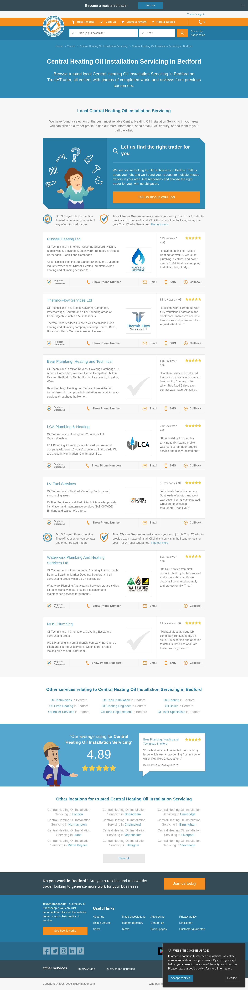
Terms (126, 929)
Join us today (184, 883)
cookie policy (197, 968)
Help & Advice (102, 922)
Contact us (157, 922)
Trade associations (133, 916)
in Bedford (69, 700)
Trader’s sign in (196, 14)
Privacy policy (188, 916)
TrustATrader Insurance (120, 968)
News (96, 929)
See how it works (65, 930)
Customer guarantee (192, 929)
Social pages (159, 929)
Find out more (159, 224)
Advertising (157, 916)
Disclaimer (186, 922)
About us (98, 916)
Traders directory (132, 922)
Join (150, 5)
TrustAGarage (86, 968)
